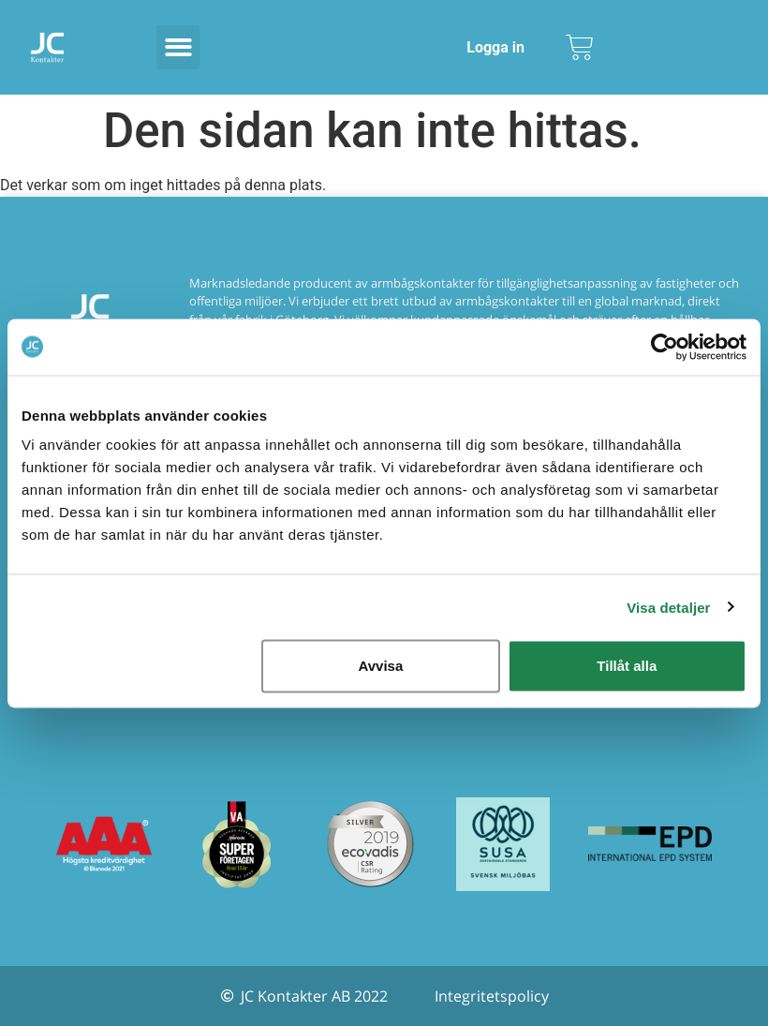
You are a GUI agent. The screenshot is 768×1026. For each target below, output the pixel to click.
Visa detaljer (668, 607)
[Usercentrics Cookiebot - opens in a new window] (664, 347)
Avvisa (380, 666)
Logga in (495, 47)
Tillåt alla (627, 666)
